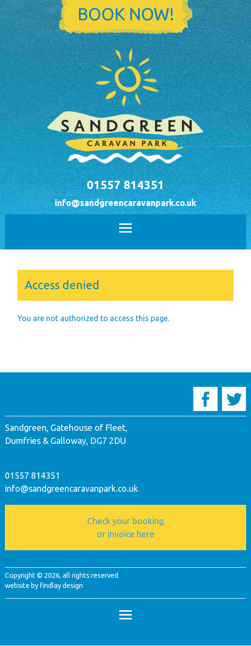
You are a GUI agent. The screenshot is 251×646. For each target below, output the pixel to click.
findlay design (61, 585)
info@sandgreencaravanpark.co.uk (125, 202)
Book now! (126, 14)
